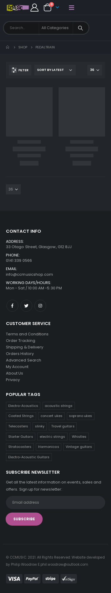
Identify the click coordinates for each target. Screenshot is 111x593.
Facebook (12, 306)
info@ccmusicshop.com (29, 274)
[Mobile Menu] (71, 7)
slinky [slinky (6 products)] (39, 426)
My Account (17, 367)
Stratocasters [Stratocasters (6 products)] (20, 446)
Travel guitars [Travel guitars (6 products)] (63, 426)
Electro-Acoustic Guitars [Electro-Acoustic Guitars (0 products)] (29, 457)
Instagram (40, 306)
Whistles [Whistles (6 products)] (79, 436)
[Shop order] (55, 70)
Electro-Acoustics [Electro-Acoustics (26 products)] (23, 405)
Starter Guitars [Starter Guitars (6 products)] (20, 436)
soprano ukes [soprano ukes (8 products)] (80, 415)
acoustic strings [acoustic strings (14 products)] (59, 405)
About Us (14, 373)
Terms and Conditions (27, 334)
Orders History (20, 353)
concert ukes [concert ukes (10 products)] (51, 415)
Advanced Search (23, 360)
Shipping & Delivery (24, 347)
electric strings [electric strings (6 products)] (52, 436)
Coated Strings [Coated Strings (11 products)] (21, 415)
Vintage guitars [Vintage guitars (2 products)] (79, 446)
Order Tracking (20, 340)
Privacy (13, 380)
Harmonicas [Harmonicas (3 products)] (48, 446)
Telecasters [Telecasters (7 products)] (18, 426)
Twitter (26, 306)
